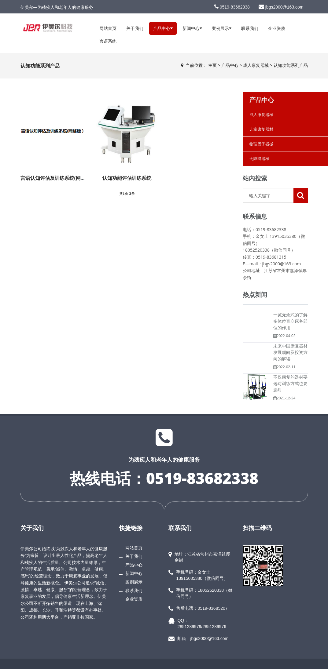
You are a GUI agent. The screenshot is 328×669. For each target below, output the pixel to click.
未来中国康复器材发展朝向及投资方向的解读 (290, 352)
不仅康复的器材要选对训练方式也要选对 (290, 383)
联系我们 (249, 28)
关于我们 (134, 28)
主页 (212, 65)
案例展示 (221, 28)
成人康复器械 (256, 65)
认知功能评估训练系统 (126, 178)
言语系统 (107, 41)
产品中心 (163, 28)
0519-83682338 (232, 6)
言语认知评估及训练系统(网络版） (57, 178)
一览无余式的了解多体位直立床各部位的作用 (290, 321)
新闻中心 (192, 28)
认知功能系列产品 (291, 65)
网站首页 (107, 28)
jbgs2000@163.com (281, 6)
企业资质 (276, 28)
